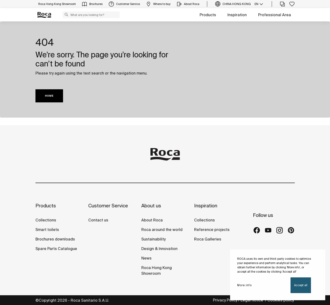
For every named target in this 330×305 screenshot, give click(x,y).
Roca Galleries (207, 239)
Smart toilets (47, 229)
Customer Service (108, 205)
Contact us (98, 220)
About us (151, 205)
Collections (45, 220)
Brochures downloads (55, 239)
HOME (49, 95)
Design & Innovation (159, 248)
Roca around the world (161, 229)
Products (208, 15)
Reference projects (212, 229)
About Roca (152, 220)
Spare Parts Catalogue (56, 248)
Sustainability (153, 239)
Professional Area (274, 15)
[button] (66, 14)
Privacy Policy (225, 300)
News (146, 258)
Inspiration (237, 15)
